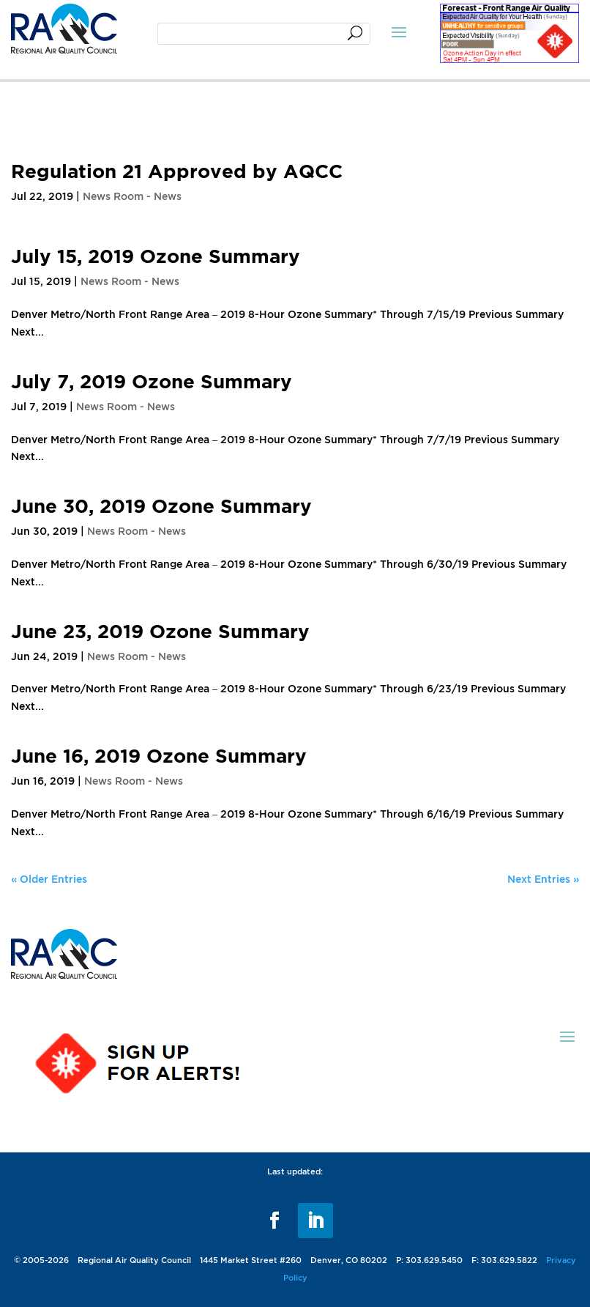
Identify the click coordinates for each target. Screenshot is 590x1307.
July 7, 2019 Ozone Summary (151, 381)
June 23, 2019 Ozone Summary (160, 631)
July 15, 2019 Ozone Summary (155, 255)
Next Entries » (543, 878)
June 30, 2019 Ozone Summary (161, 505)
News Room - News (132, 195)
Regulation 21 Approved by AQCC (177, 170)
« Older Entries (49, 878)
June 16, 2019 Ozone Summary (159, 755)
